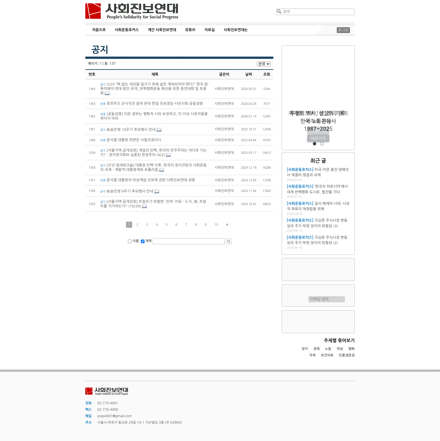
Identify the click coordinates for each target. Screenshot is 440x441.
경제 (316, 349)
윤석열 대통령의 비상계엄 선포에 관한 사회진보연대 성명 (148, 180)
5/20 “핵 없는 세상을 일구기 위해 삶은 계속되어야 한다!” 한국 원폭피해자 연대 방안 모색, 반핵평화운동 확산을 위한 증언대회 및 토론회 (154, 88)
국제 (312, 355)
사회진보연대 (131, 11)
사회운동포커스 (127, 30)
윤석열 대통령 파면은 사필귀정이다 (130, 140)
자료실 (210, 30)
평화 (351, 349)
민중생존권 (347, 355)
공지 (99, 49)
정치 (304, 349)
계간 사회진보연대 (162, 30)
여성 (340, 349)
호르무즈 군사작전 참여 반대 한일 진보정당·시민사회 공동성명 (151, 103)
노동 (328, 349)
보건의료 (327, 355)
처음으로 (99, 30)
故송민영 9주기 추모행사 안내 (126, 191)
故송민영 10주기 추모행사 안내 (127, 129)
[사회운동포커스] (300, 169)
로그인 (343, 30)
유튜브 (190, 30)
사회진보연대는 (236, 30)
